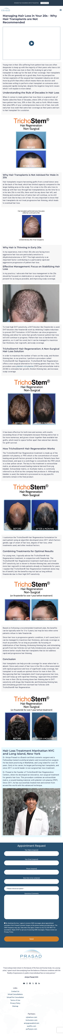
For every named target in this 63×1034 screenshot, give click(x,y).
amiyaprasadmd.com (31, 1023)
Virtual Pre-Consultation (15, 997)
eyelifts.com (31, 1026)
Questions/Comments (31, 906)
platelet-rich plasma (24, 366)
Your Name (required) (31, 851)
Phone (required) (31, 870)
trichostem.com (31, 1020)
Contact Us (15, 991)
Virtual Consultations (15, 994)
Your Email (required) (31, 861)
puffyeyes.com (31, 1029)
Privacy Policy (8, 932)
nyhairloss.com (31, 1017)
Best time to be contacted (31, 879)
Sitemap (15, 1006)
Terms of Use (15, 1000)
